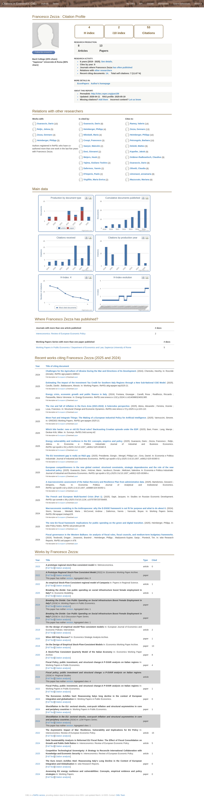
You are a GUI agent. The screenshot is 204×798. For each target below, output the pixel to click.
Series (56, 4)
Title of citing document (59, 366)
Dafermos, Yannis (92, 168)
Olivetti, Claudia (138, 168)
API (141, 4)
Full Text (50, 568)
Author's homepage (100, 83)
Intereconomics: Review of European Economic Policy (60, 333)
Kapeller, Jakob (137, 151)
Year (38, 366)
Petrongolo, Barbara (140, 140)
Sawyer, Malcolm (91, 146)
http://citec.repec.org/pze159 (105, 93)
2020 (37, 638)
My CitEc (131, 4)
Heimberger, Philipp (46, 140)
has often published (122, 67)
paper (76, 377)
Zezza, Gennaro (44, 135)
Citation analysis (62, 568)
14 (107, 73)
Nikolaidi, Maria (91, 135)
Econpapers (61, 377)
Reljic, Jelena (43, 129)
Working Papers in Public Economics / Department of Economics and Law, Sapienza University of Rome (83, 347)
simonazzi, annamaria (140, 174)
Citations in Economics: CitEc (19, 3)
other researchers (103, 70)
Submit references (181, 4)
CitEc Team (120, 795)
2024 (37, 605)
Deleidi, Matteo (137, 146)
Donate (150, 4)
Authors (44, 4)
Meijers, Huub (90, 157)
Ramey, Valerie (137, 123)
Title (49, 560)
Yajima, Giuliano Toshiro (95, 163)
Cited (156, 560)
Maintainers (163, 4)
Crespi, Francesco (92, 140)
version (69, 578)
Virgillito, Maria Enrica (94, 179)
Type (146, 560)
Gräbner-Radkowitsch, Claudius (145, 157)
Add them (103, 99)
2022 (37, 575)
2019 (37, 630)
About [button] (198, 4)
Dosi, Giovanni (90, 151)
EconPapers (83, 83)
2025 (37, 593)
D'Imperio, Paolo (91, 174)
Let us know (135, 99)
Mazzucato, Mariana (139, 179)
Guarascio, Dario (45, 123)
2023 (37, 566)
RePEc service (39, 795)
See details (106, 61)
